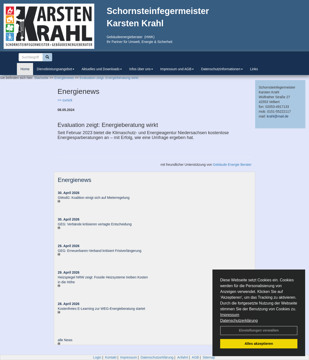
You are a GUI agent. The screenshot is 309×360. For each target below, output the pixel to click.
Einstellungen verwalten (259, 330)
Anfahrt (182, 357)
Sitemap (209, 357)
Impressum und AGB (177, 69)
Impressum (229, 315)
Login (97, 357)
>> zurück (64, 100)
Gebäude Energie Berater (232, 164)
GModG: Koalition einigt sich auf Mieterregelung (93, 198)
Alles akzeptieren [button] (259, 344)
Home (25, 69)
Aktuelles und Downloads (102, 69)
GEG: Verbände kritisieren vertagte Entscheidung (95, 224)
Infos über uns (141, 69)
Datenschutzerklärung (239, 320)
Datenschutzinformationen (222, 69)
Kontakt (110, 357)
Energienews (74, 180)
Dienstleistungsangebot (55, 69)
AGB (195, 357)
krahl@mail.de (277, 116)
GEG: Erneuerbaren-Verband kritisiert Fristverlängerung (100, 251)
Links (254, 69)
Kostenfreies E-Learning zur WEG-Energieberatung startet (101, 309)
